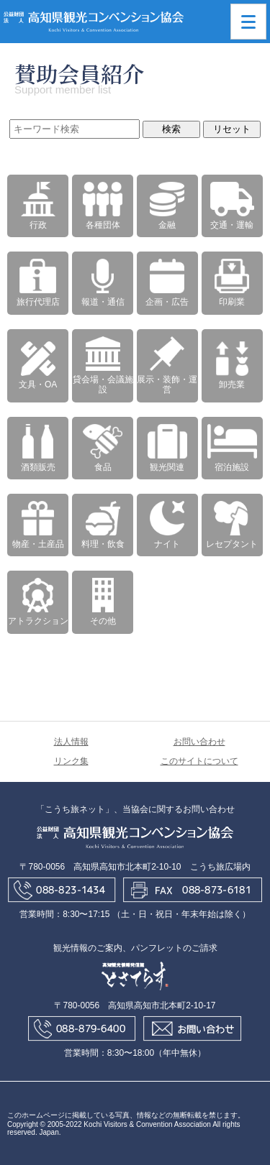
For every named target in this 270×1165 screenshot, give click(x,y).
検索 (171, 129)
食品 (102, 448)
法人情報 (71, 742)
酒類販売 (38, 448)
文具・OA (38, 365)
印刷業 (232, 283)
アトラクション (38, 602)
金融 (167, 206)
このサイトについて (199, 761)
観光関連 (167, 448)
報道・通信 (103, 283)
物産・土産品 (38, 525)
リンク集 (71, 761)
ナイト (167, 525)
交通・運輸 (232, 206)
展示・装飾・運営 (167, 365)
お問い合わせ (199, 742)
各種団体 (102, 206)
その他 (103, 602)
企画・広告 (167, 283)
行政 (38, 206)
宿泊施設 (232, 448)
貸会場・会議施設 (103, 365)
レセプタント (232, 525)
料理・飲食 (103, 525)
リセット (232, 129)
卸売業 (232, 365)
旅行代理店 (38, 283)
